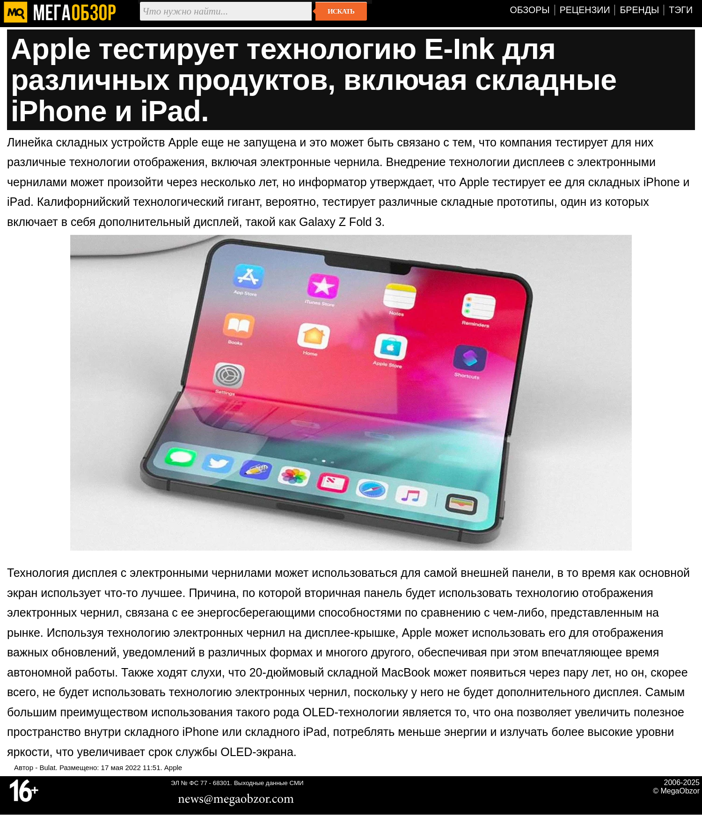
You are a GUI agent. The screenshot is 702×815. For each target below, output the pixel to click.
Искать (341, 11)
